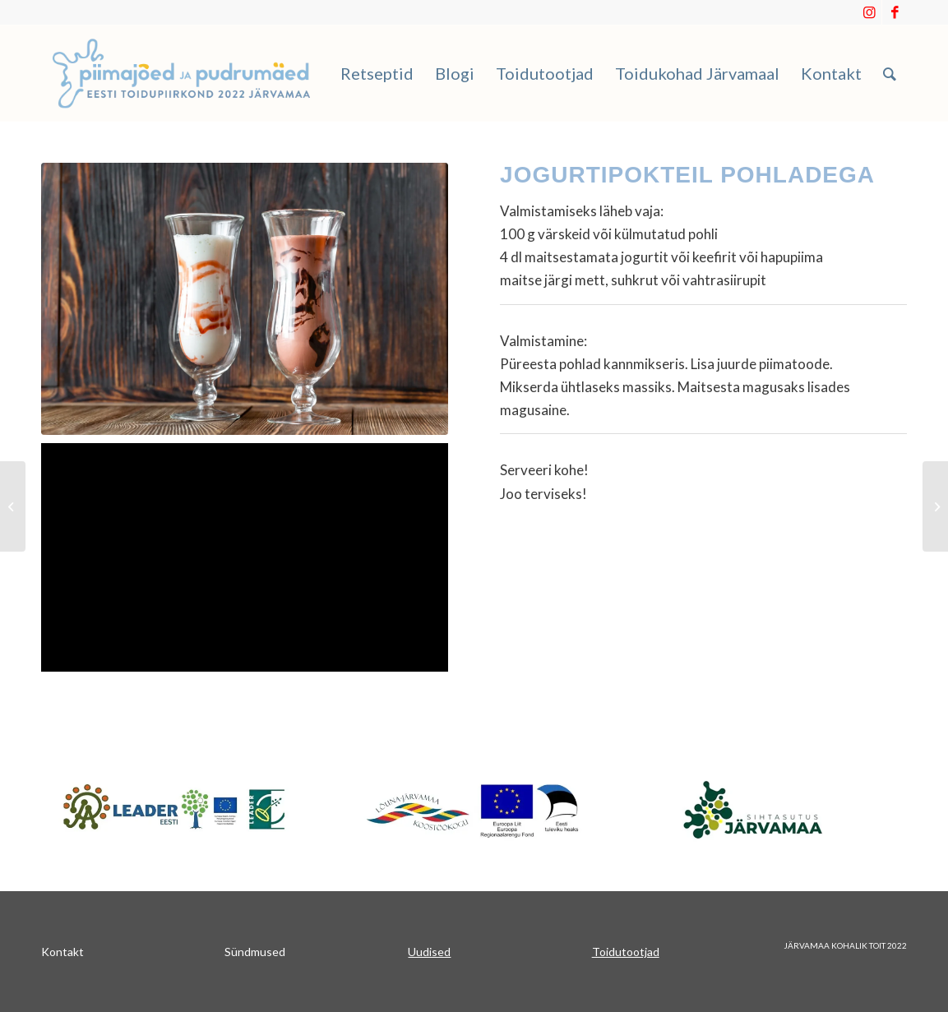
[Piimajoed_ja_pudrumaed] (181, 73)
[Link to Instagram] (869, 12)
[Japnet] (174, 808)
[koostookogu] (474, 810)
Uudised (429, 952)
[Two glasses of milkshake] (244, 299)
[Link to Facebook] (894, 12)
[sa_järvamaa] (774, 808)
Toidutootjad (625, 952)
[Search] (889, 73)
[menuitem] (377, 73)
